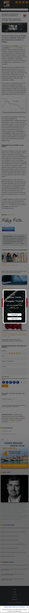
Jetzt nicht (14, 318)
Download (14, 314)
